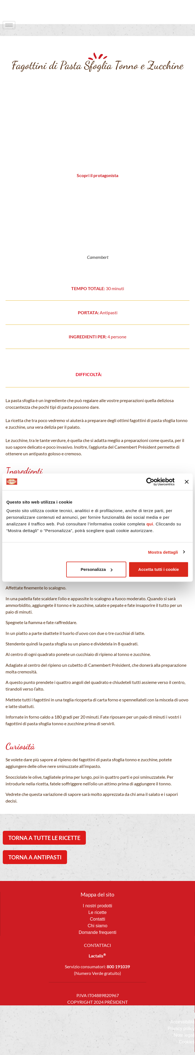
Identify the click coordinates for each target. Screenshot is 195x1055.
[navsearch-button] (179, 9)
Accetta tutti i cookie (158, 569)
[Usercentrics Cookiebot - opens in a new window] (150, 481)
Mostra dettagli (163, 552)
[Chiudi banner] (187, 482)
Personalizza (96, 569)
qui (150, 524)
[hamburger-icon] (9, 25)
